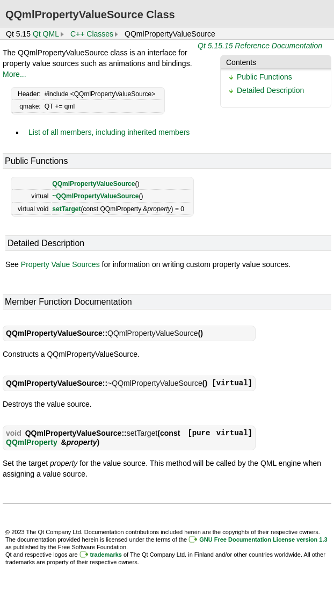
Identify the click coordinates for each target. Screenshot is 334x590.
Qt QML (46, 34)
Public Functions (264, 77)
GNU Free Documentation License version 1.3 (263, 539)
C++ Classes (91, 34)
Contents (241, 62)
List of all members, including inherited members (109, 132)
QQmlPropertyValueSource (93, 184)
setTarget (66, 209)
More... (14, 74)
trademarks (106, 554)
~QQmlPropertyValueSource (95, 196)
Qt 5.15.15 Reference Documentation (260, 45)
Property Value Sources (60, 264)
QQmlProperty (31, 442)
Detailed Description (270, 90)
